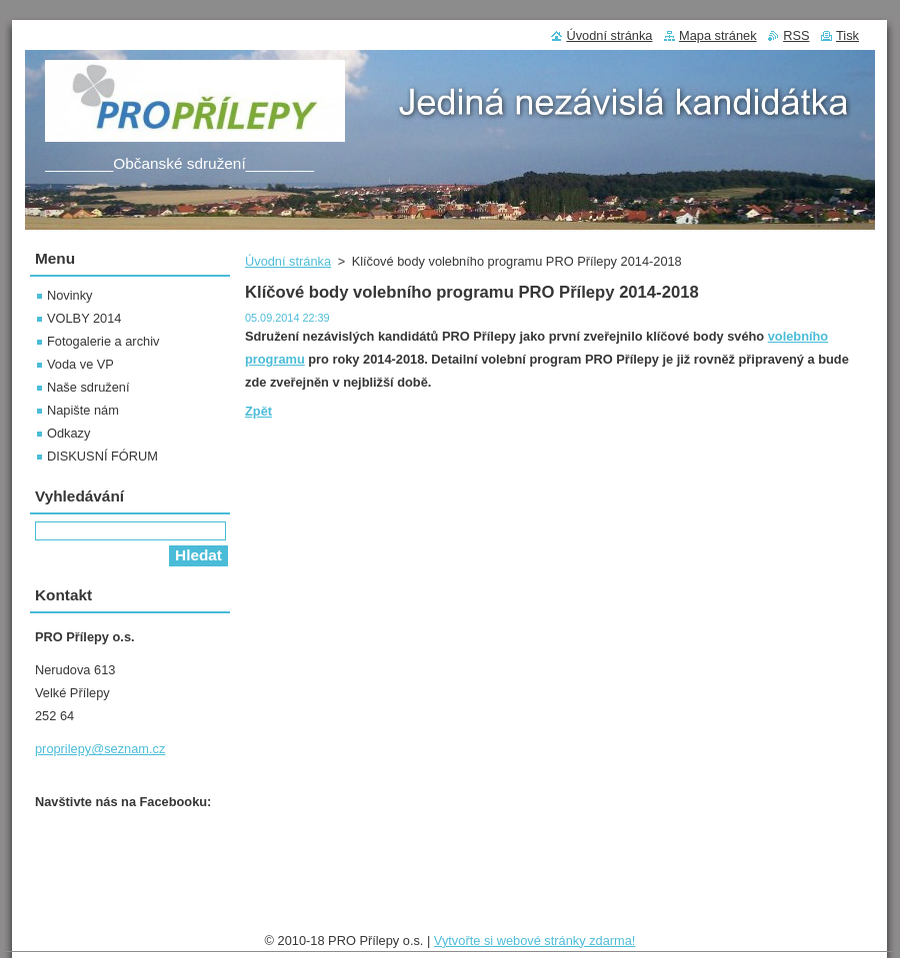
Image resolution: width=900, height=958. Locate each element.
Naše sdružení (88, 387)
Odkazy (68, 433)
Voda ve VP (80, 364)
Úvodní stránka (288, 261)
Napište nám (83, 410)
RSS (796, 35)
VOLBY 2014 (84, 318)
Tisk (847, 35)
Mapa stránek (718, 35)
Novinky (70, 295)
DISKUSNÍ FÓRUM (102, 456)
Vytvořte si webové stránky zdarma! (535, 940)
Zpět (258, 411)
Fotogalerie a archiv (103, 341)
